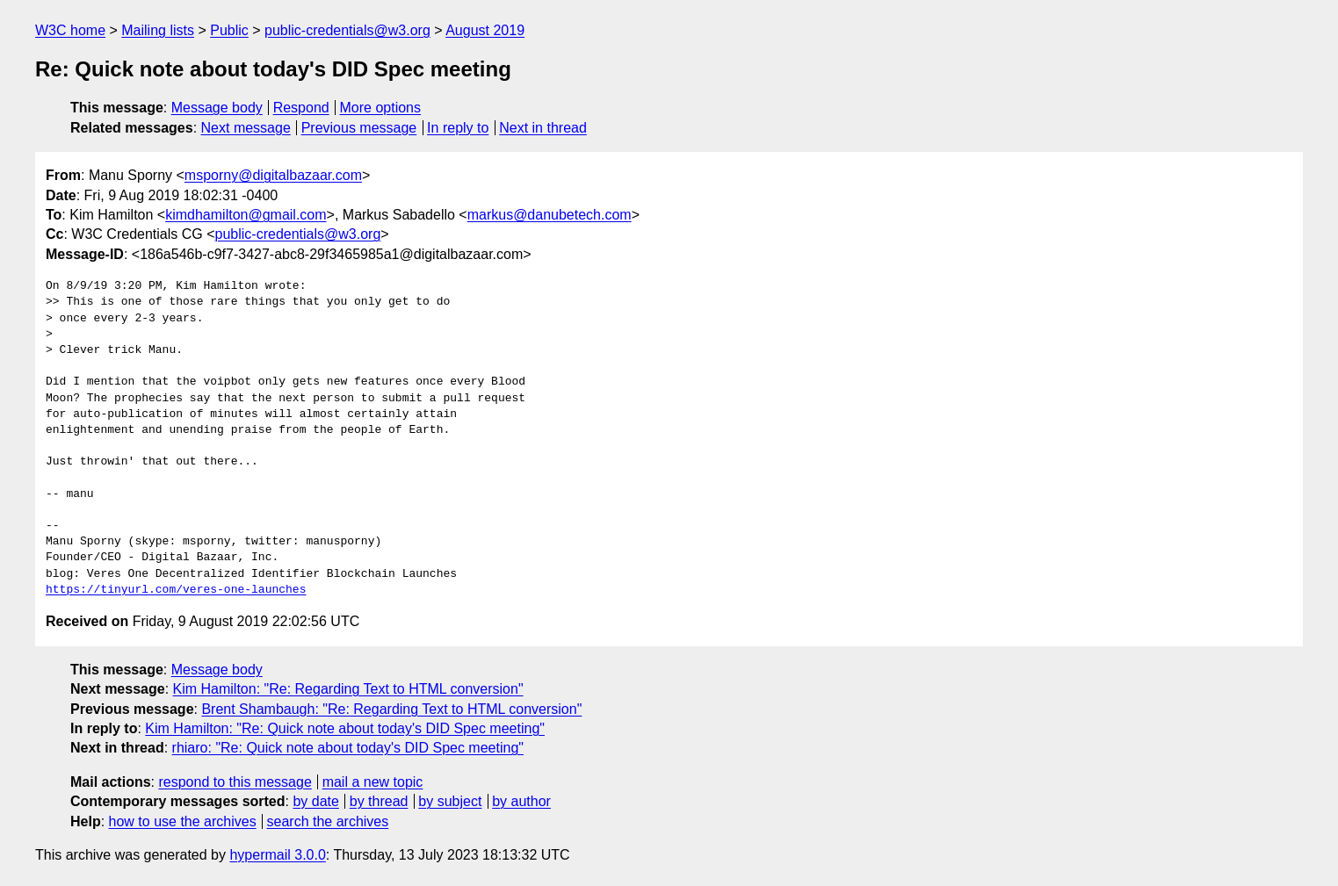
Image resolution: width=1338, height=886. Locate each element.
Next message (246, 127)
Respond (301, 107)
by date (315, 801)
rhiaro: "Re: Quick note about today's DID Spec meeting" (348, 747)
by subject (449, 801)
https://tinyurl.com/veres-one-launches (176, 590)
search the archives (328, 821)
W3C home (70, 30)
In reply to (457, 127)
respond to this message (234, 781)
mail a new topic (372, 781)
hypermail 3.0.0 (277, 854)
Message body (217, 107)
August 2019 (484, 30)
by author (521, 801)
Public (229, 30)
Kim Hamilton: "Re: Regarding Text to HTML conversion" (348, 688)
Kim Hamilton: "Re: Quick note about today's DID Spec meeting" (345, 728)
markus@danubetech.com (549, 214)
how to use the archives (183, 821)
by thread (379, 801)
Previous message (359, 127)
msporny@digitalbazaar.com (273, 175)
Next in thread (543, 127)
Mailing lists (157, 30)
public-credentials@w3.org (347, 30)
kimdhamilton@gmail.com (245, 214)
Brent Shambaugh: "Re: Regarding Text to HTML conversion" (391, 709)
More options (381, 107)
